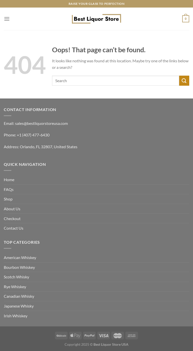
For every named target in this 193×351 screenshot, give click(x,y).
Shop (8, 198)
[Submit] (184, 80)
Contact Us (13, 228)
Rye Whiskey (15, 286)
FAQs (9, 189)
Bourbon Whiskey (19, 267)
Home (9, 179)
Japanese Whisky (19, 306)
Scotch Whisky (16, 276)
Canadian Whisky (19, 296)
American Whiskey (20, 257)
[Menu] (7, 19)
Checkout (12, 218)
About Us (12, 208)
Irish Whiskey (15, 315)
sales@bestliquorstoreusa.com (41, 123)
